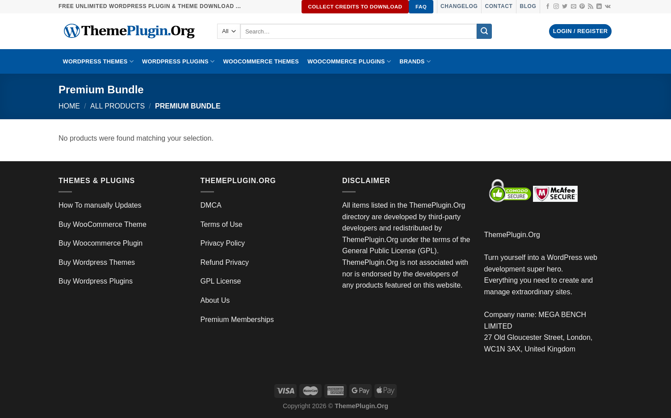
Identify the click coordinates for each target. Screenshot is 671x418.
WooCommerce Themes (261, 61)
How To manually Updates (100, 205)
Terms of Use (222, 224)
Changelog (459, 6)
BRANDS (415, 61)
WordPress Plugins (178, 61)
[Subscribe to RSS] (590, 7)
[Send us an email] (573, 7)
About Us (215, 300)
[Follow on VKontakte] (608, 7)
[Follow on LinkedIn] (599, 7)
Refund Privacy (225, 262)
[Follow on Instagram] (556, 7)
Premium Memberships (237, 319)
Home (69, 106)
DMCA (211, 205)
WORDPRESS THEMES (98, 61)
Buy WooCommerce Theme (103, 224)
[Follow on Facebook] (547, 7)
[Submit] (484, 31)
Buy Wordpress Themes (97, 262)
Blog (528, 6)
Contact (498, 6)
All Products (117, 106)
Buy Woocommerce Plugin (101, 243)
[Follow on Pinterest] (582, 7)
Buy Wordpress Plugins (96, 281)
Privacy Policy (223, 243)
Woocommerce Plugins (349, 61)
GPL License (221, 281)
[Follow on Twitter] (564, 7)
